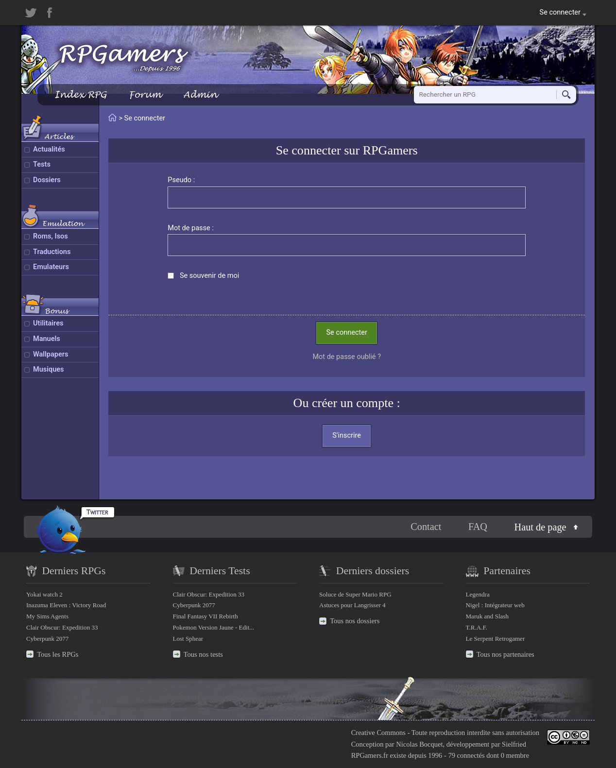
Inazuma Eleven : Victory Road (66, 605)
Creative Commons (378, 732)
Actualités (49, 149)
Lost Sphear (188, 638)
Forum (145, 94)
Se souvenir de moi (209, 276)
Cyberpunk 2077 (47, 638)
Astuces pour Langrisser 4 (352, 605)
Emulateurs (51, 267)
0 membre (515, 755)
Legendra (478, 594)
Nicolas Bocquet (419, 744)
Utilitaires (48, 323)
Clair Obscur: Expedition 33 (62, 627)
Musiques (48, 369)
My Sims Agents (47, 616)
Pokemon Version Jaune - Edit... (214, 627)
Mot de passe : (191, 228)
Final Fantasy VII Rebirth (205, 616)
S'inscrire (346, 435)
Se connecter (346, 332)
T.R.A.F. (476, 627)
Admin (200, 94)
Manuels (46, 339)
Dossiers (47, 180)
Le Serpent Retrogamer (495, 638)
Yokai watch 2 (44, 594)
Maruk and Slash (487, 616)
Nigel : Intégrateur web (495, 605)
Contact (426, 526)
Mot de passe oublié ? (346, 357)
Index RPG (80, 94)
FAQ (477, 526)
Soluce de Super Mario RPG (355, 594)
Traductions (51, 252)
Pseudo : (181, 180)
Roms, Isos (50, 236)
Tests (42, 164)
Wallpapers (50, 354)
